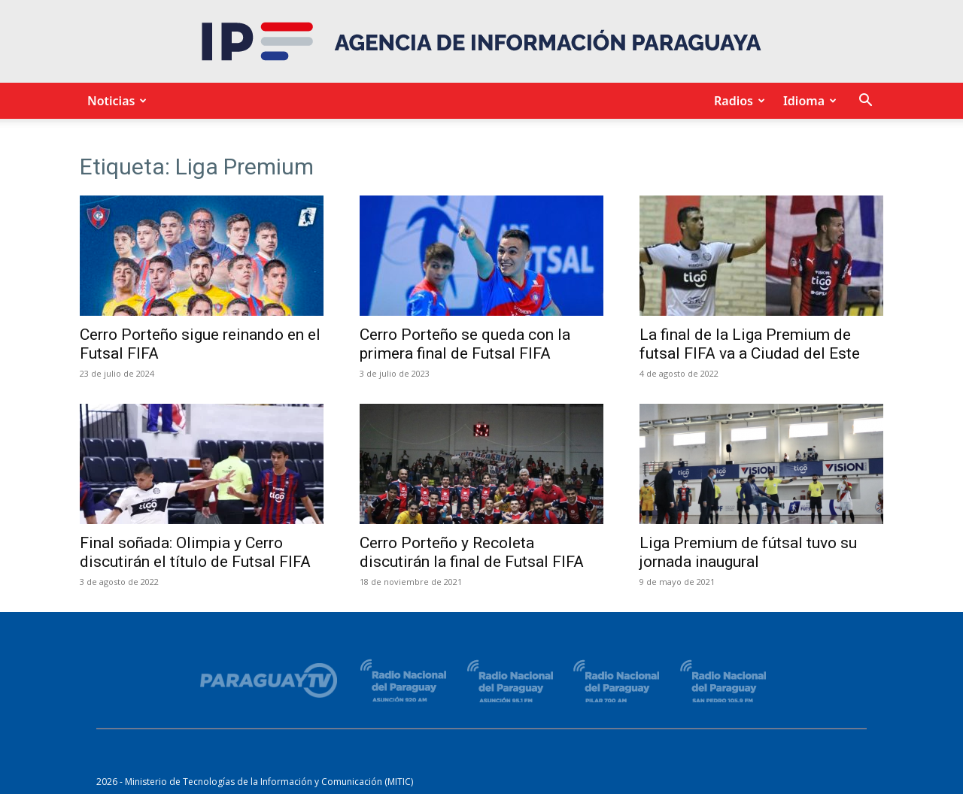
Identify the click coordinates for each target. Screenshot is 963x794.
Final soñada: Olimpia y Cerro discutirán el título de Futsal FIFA (195, 552)
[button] (865, 102)
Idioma (807, 100)
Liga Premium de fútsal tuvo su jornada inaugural (748, 552)
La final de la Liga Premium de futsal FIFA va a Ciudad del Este (749, 344)
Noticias (114, 100)
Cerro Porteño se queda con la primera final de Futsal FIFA (465, 344)
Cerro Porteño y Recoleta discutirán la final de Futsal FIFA (472, 552)
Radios (737, 100)
